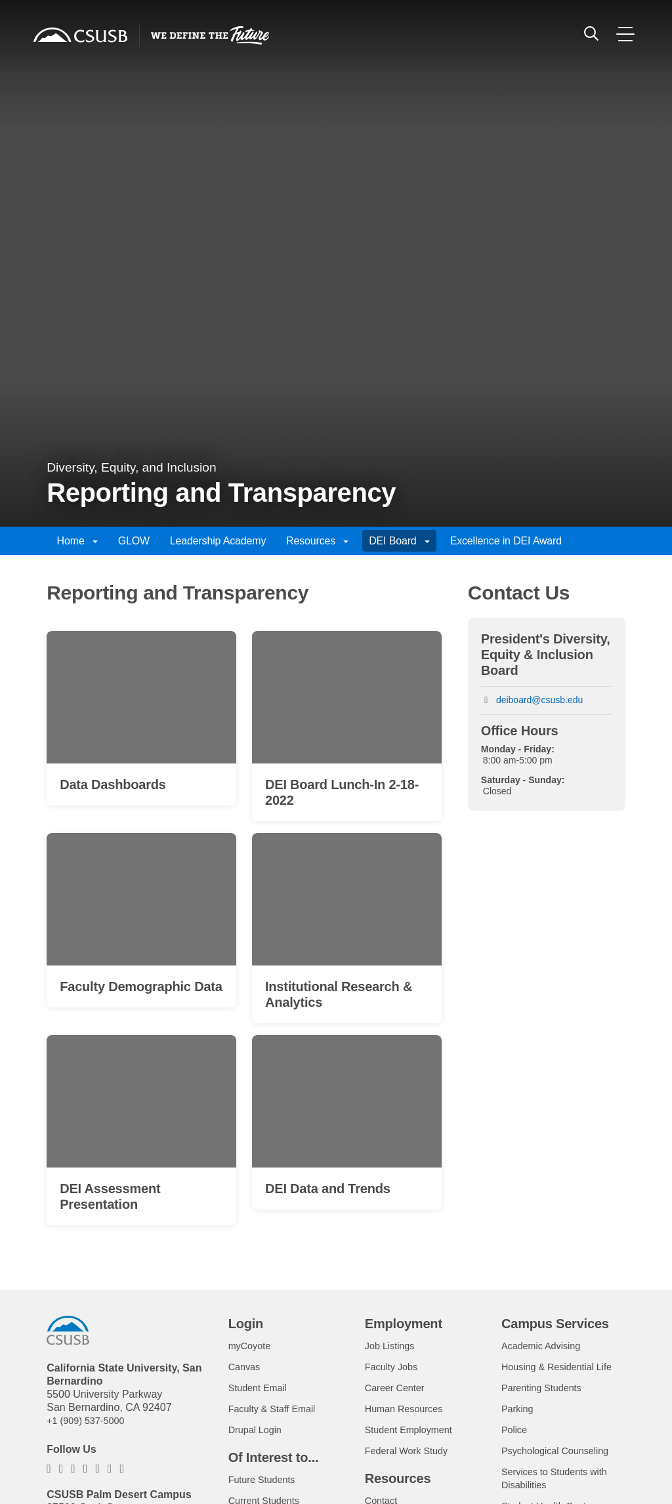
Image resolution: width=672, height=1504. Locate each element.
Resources (317, 540)
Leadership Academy (218, 540)
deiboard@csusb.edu (539, 700)
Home (77, 540)
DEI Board (399, 540)
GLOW (134, 540)
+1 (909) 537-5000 (90, 1424)
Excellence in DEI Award (506, 540)
